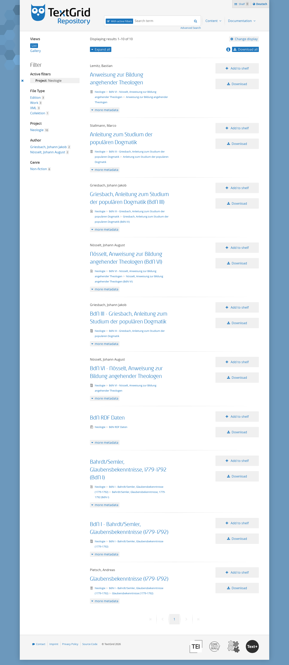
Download (239, 84)
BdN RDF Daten (107, 418)
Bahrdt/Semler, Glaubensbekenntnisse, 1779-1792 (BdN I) (128, 470)
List (34, 45)
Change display (246, 39)
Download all (248, 49)
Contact (40, 644)
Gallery (35, 51)
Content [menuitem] (211, 21)
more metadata (106, 110)
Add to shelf (239, 68)
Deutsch (262, 4)
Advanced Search (190, 28)
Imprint (53, 644)
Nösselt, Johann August (47, 152)
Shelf (243, 4)
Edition (35, 97)
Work (34, 103)
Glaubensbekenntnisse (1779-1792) (129, 579)
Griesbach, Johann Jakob (48, 147)
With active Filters (121, 21)
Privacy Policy (70, 644)
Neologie (37, 130)
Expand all (102, 49)
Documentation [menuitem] (240, 21)
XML (33, 108)
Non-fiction (38, 169)
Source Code (89, 644)
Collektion (37, 113)
